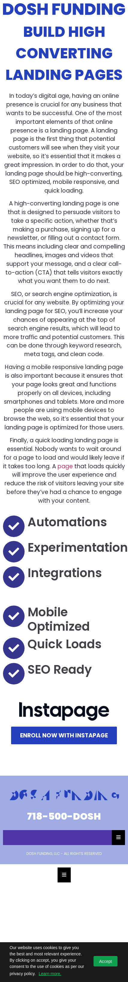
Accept (105, 961)
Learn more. (50, 973)
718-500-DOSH (64, 816)
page (65, 466)
